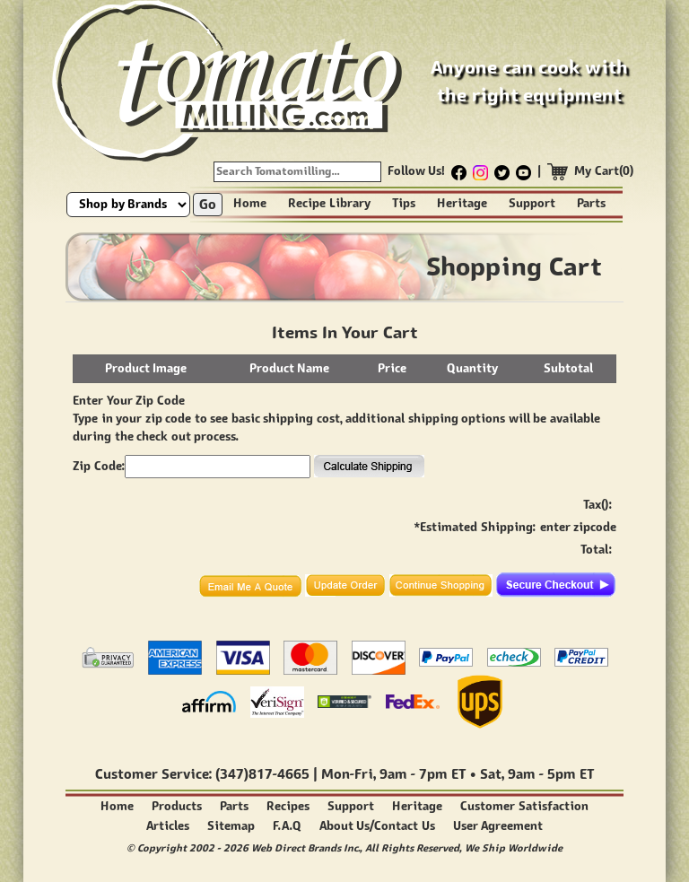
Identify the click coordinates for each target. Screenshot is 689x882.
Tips (403, 203)
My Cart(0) (604, 171)
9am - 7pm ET (422, 773)
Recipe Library (329, 203)
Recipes (288, 806)
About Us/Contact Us (377, 826)
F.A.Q (287, 826)
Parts (591, 203)
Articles (167, 826)
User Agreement (498, 826)
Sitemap (231, 826)
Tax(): (597, 504)
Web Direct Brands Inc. (305, 847)
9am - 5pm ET (551, 773)
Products (177, 806)
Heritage (462, 203)
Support (532, 203)
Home (249, 203)
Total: (596, 549)
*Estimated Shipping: (475, 527)
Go (207, 204)
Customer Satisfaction (524, 806)
